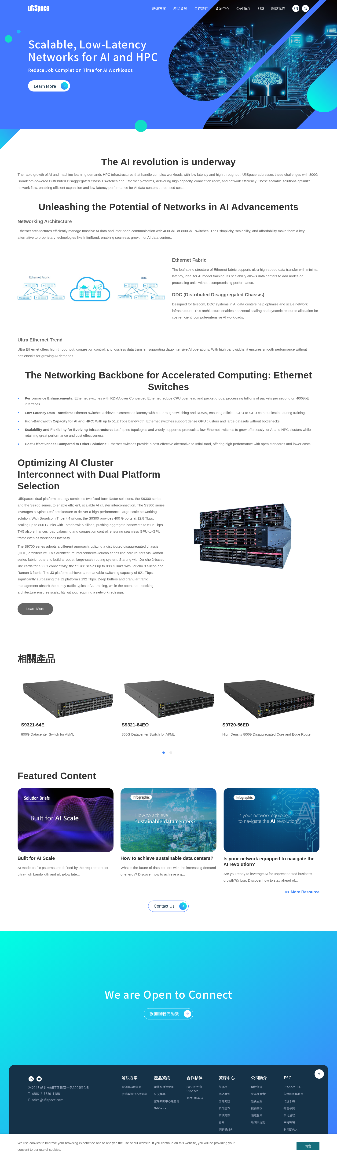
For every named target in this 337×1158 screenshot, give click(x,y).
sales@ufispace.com (47, 1041)
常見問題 (224, 1042)
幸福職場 (289, 1064)
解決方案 (224, 1057)
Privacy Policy (277, 1130)
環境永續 (289, 1042)
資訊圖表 (224, 1050)
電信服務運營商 (131, 1028)
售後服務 (256, 1042)
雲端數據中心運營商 (134, 1035)
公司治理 (289, 1057)
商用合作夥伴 (195, 1039)
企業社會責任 (259, 1035)
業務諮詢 (127, 1105)
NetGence (160, 1050)
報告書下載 (291, 1085)
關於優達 (256, 1028)
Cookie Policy (300, 1130)
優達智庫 (256, 1057)
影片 (221, 1064)
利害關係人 (291, 1071)
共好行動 (289, 1078)
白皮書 (223, 1078)
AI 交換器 (159, 1035)
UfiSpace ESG (292, 1028)
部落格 (223, 1028)
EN (295, 8)
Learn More (35, 609)
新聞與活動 (258, 1064)
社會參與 (289, 1050)
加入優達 (127, 1112)
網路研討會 (226, 1071)
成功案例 (224, 1035)
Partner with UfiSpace (194, 1030)
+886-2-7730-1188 (45, 1035)
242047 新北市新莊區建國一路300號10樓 (58, 1029)
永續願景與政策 (293, 1035)
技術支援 (256, 1050)
